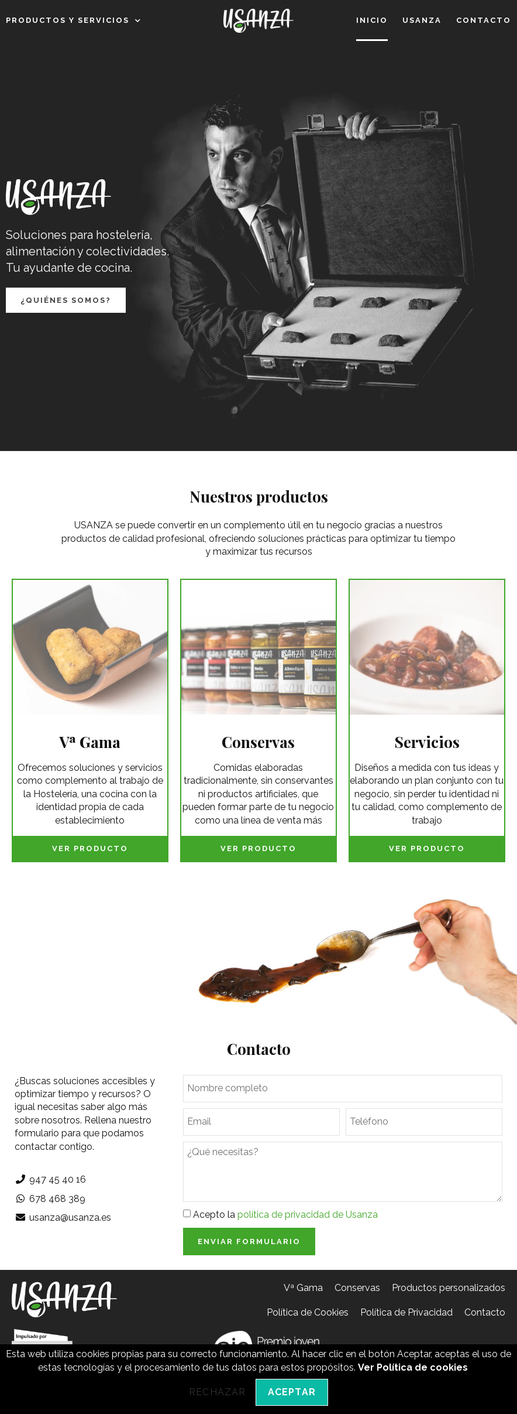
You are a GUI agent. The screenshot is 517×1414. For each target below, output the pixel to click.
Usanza (422, 20)
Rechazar (217, 1392)
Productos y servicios (74, 21)
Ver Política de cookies (413, 1367)
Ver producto (90, 848)
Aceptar (292, 1392)
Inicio (372, 20)
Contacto (483, 20)
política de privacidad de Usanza (307, 1214)
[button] (66, 300)
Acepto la (285, 1214)
